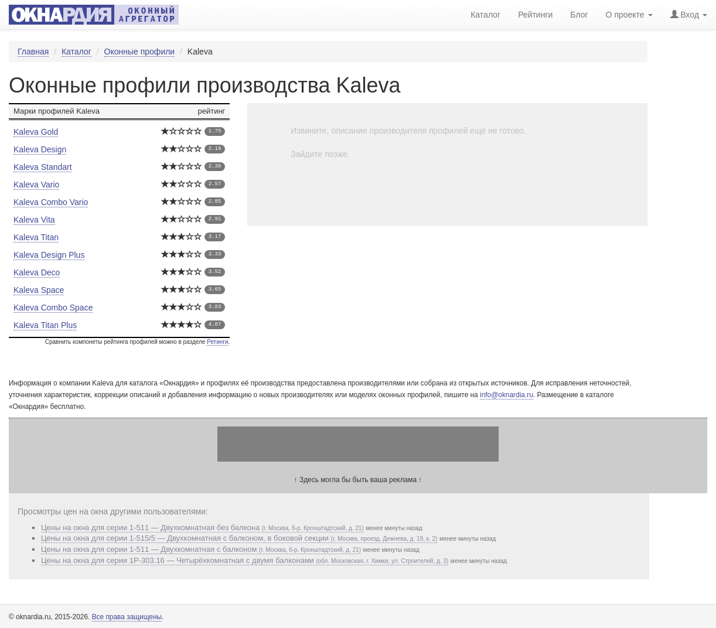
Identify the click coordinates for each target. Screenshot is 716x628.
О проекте (629, 14)
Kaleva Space (38, 290)
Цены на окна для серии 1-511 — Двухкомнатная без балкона (202, 527)
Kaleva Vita (34, 219)
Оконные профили (139, 51)
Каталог (76, 51)
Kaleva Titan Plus (45, 325)
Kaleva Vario (36, 184)
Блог (579, 14)
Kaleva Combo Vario (50, 202)
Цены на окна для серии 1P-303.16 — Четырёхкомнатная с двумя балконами (244, 560)
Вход (688, 14)
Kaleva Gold (35, 131)
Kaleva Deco (36, 272)
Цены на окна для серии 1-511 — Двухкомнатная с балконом (201, 549)
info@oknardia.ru (506, 395)
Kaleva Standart (42, 167)
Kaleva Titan (36, 237)
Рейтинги (535, 14)
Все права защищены (127, 617)
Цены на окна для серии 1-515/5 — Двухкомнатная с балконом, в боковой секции (239, 538)
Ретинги (217, 342)
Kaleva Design (39, 149)
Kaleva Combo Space (53, 307)
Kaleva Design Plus (48, 255)
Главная (33, 51)
